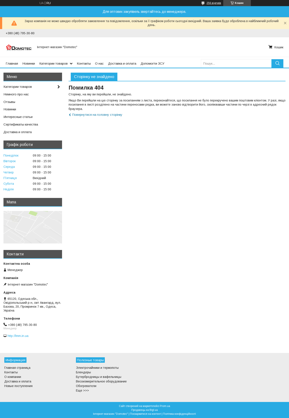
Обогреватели (86, 386)
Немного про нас (16, 94)
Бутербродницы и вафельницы (98, 377)
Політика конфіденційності (179, 413)
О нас (99, 63)
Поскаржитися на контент (145, 413)
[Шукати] (277, 63)
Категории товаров (53, 63)
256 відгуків (214, 3)
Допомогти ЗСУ (152, 63)
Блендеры (83, 372)
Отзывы (9, 102)
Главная (12, 63)
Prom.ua (165, 406)
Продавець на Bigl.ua (144, 409)
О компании (12, 377)
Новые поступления (18, 386)
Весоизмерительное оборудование (101, 381)
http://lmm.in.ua (18, 336)
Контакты (84, 63)
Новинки (28, 63)
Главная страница (17, 367)
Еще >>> (82, 390)
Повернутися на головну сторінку (97, 114)
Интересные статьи (18, 117)
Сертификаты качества (20, 124)
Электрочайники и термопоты (97, 367)
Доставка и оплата (122, 63)
